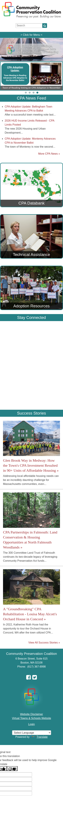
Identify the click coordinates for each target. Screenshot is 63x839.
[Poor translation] (12, 768)
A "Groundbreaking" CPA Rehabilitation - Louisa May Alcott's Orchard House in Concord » (30, 614)
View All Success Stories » (44, 642)
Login (31, 724)
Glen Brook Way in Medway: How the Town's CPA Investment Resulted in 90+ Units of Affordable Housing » (31, 465)
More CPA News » (49, 153)
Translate (39, 736)
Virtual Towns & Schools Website (31, 718)
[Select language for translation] (31, 732)
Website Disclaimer (31, 714)
